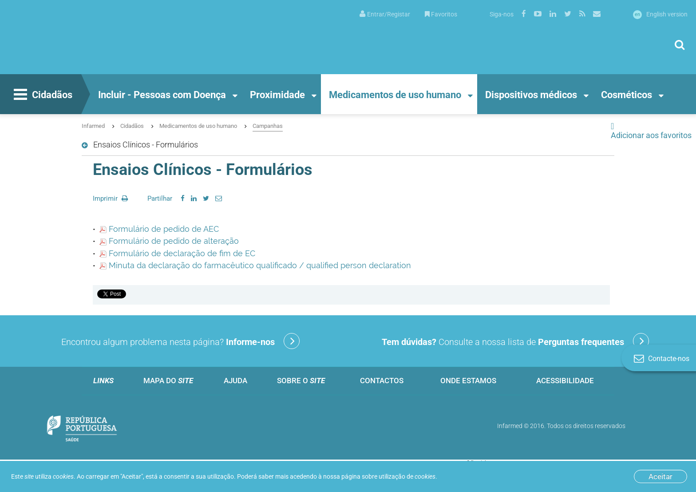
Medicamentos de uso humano (395, 94)
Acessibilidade (565, 380)
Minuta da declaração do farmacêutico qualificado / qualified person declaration (255, 265)
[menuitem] (385, 13)
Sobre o (301, 380)
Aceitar (660, 476)
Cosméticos (626, 94)
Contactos (381, 380)
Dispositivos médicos (531, 94)
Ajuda (235, 380)
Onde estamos (468, 380)
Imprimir (110, 198)
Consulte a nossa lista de (515, 341)
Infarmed (93, 126)
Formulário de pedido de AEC (159, 229)
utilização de (407, 476)
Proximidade (277, 94)
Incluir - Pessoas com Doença (162, 94)
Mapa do (168, 380)
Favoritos (441, 14)
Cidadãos (42, 95)
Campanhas (268, 126)
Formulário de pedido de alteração (169, 241)
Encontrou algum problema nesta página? (180, 341)
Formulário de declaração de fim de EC (177, 253)
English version (660, 14)
